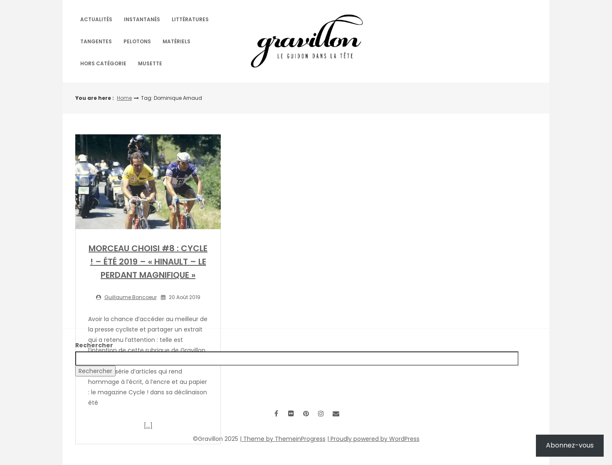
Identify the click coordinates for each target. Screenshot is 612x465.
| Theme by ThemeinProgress (283, 439)
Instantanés (142, 19)
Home (124, 97)
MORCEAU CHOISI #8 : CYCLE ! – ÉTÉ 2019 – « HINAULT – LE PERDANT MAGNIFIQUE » (148, 261)
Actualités (96, 19)
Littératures (190, 19)
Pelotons (137, 41)
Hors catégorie (103, 63)
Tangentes (96, 41)
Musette (150, 63)
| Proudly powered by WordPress (373, 439)
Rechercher (94, 345)
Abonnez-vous (570, 445)
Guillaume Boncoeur (130, 297)
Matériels (176, 41)
